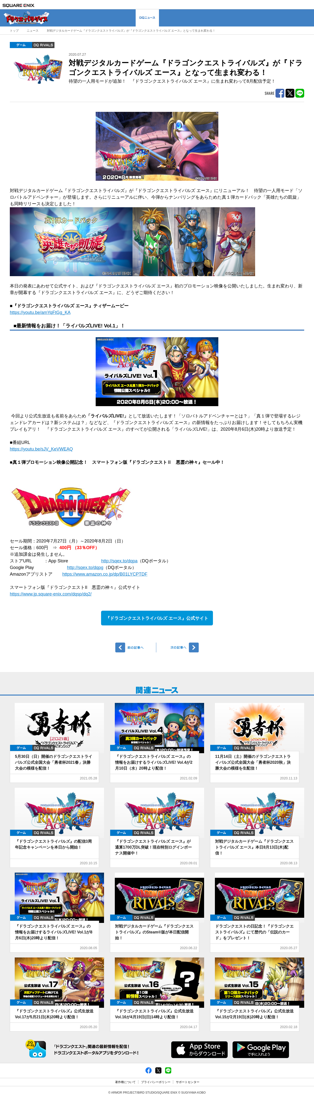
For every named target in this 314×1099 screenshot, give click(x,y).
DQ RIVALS (43, 45)
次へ (178, 647)
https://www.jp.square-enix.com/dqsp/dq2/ (51, 594)
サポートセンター (187, 1082)
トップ (14, 30)
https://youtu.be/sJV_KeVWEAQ (41, 449)
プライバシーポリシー (155, 1082)
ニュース (33, 30)
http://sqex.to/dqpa (119, 560)
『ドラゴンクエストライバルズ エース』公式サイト (156, 618)
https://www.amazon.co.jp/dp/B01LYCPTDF (104, 574)
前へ (135, 647)
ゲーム (21, 45)
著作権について (125, 1082)
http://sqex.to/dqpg (85, 567)
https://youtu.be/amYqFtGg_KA (40, 312)
